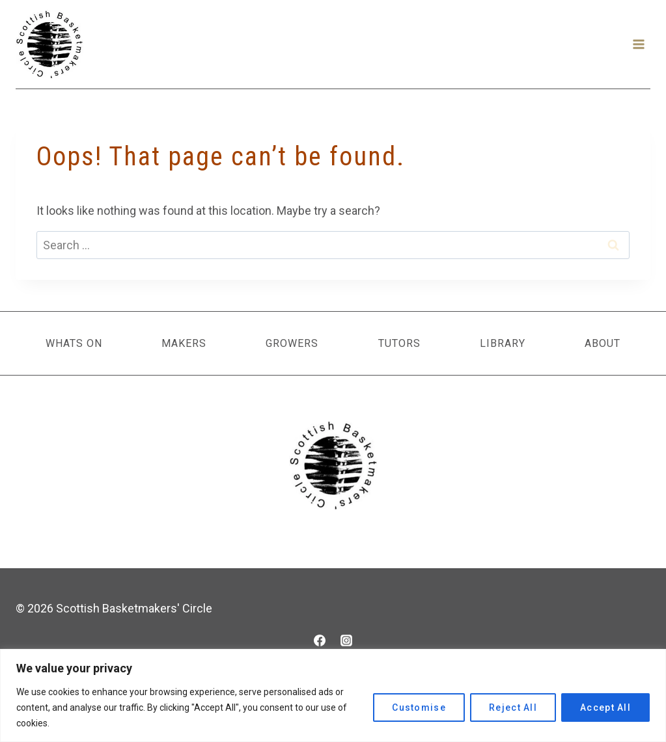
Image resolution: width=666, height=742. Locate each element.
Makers (183, 343)
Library (502, 343)
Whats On (74, 343)
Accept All (605, 707)
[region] (333, 695)
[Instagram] (346, 640)
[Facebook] (319, 640)
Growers (292, 343)
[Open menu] (638, 44)
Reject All (513, 707)
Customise (419, 707)
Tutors (399, 343)
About (602, 343)
